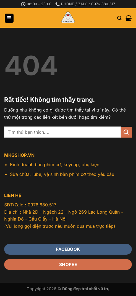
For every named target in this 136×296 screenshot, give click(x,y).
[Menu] (9, 18)
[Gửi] (126, 132)
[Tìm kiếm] (119, 18)
